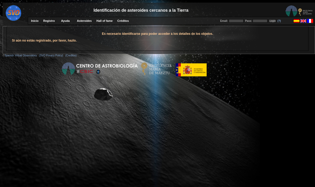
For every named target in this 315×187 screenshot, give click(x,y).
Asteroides (84, 20)
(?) (279, 20)
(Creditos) (71, 55)
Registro (49, 20)
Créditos (123, 20)
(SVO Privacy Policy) (51, 55)
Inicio (35, 20)
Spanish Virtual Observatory (20, 55)
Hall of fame (104, 20)
